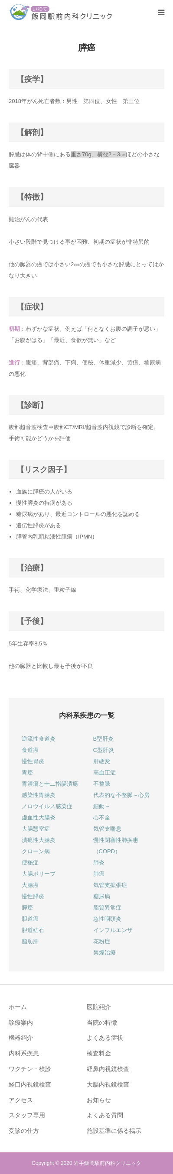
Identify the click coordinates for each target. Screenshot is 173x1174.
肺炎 (98, 862)
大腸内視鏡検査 (108, 1084)
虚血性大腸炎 (38, 817)
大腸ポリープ (38, 874)
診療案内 (21, 1022)
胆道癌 (30, 919)
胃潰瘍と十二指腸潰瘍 (50, 784)
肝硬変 (101, 761)
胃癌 (27, 772)
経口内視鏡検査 (30, 1084)
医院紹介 (99, 1006)
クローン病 (36, 851)
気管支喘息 (107, 829)
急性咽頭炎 (107, 919)
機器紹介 (21, 1037)
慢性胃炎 (33, 761)
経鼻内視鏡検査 (108, 1068)
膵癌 (27, 907)
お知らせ (99, 1100)
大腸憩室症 (36, 829)
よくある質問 (105, 1115)
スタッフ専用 (27, 1115)
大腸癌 (30, 885)
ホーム (18, 1006)
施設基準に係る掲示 (114, 1130)
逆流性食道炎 (38, 738)
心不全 (101, 817)
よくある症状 (105, 1037)
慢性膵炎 (33, 896)
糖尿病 (101, 896)
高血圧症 (104, 772)
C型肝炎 (103, 750)
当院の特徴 (102, 1022)
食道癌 (30, 750)
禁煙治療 (104, 952)
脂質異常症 (107, 907)
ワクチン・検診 (30, 1068)
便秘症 (30, 862)
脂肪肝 (30, 941)
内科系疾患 (24, 1053)
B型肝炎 (103, 738)
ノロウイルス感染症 (47, 806)
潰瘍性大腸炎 (38, 840)
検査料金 (99, 1053)
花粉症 (101, 941)
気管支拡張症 (110, 885)
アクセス (21, 1100)
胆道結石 (33, 930)
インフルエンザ (113, 930)
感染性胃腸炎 (38, 795)
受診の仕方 (24, 1130)
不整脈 (101, 784)
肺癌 (98, 874)
